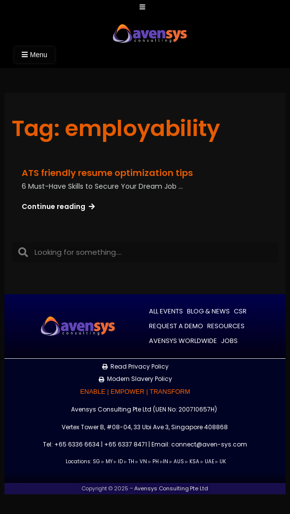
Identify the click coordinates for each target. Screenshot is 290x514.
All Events (166, 311)
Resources (226, 326)
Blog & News (208, 311)
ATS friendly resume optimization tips (107, 173)
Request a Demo (176, 326)
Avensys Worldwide (183, 340)
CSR (240, 311)
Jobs (229, 340)
